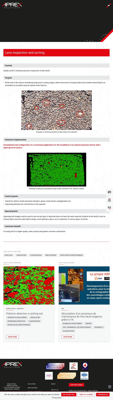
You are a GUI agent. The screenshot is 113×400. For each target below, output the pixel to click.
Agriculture (21, 255)
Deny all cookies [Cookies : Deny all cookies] (86, 394)
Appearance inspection (16, 321)
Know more (12, 337)
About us (54, 390)
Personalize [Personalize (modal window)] (103, 394)
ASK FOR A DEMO (76, 385)
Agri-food (8, 255)
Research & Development (17, 317)
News (53, 384)
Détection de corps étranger (71, 255)
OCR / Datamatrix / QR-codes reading (77, 327)
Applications (32, 388)
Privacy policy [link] (56, 398)
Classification (35, 255)
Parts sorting (51, 255)
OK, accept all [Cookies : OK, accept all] (69, 394)
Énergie (88, 323)
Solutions (32, 384)
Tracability (98, 327)
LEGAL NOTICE (93, 391)
